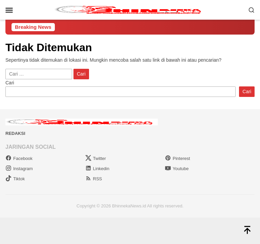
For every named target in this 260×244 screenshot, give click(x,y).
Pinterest (177, 158)
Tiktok (15, 178)
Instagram (19, 168)
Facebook (18, 158)
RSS (93, 178)
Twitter (95, 158)
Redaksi (15, 133)
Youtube (177, 168)
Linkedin (97, 168)
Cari (9, 82)
